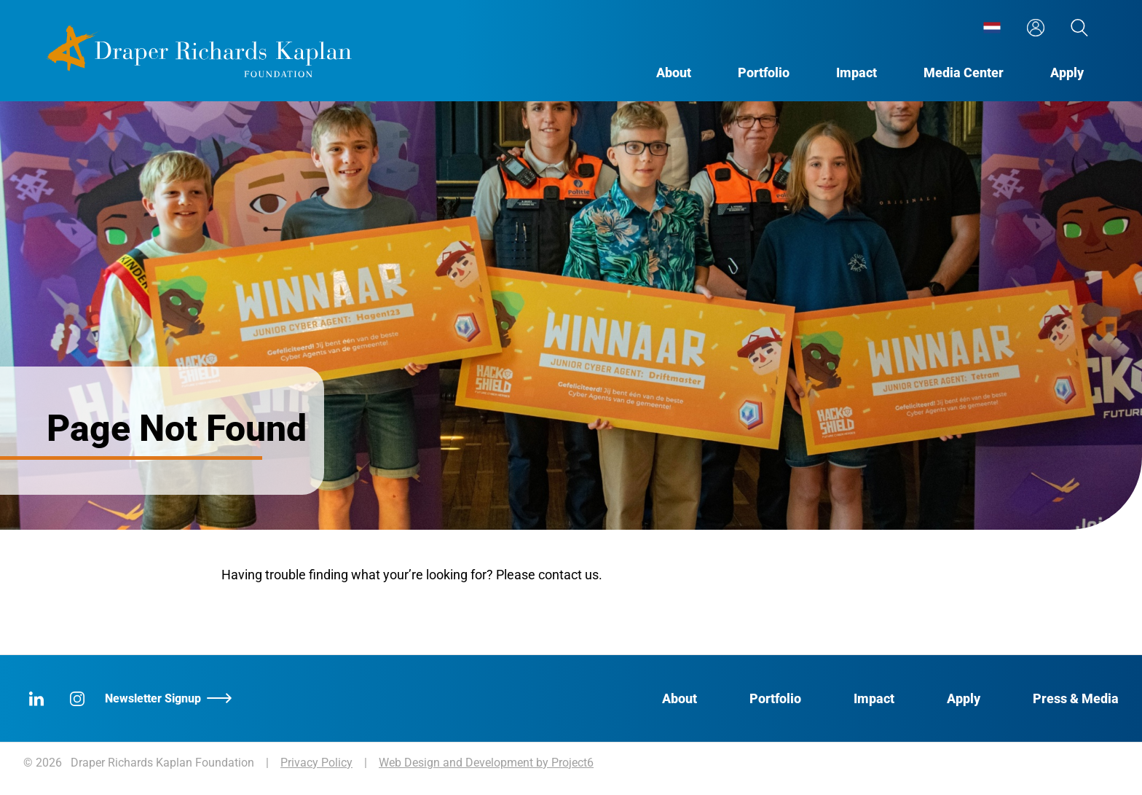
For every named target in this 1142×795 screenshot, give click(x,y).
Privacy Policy (316, 762)
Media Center (964, 72)
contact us (568, 574)
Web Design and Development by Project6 (486, 762)
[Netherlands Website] (992, 28)
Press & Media (1076, 698)
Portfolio (763, 72)
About (673, 72)
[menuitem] (992, 28)
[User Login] (1036, 28)
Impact (856, 72)
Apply (1067, 72)
